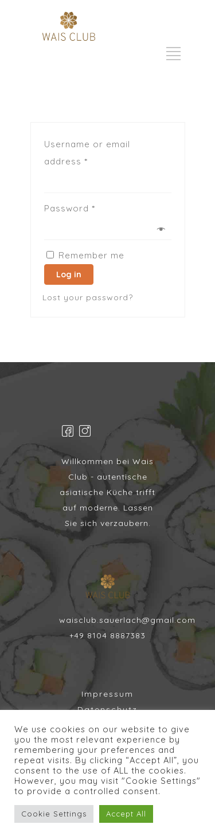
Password (69, 208)
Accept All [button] (126, 813)
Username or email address (87, 153)
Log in (68, 274)
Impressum (107, 694)
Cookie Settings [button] (54, 813)
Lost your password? (87, 297)
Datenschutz (107, 709)
